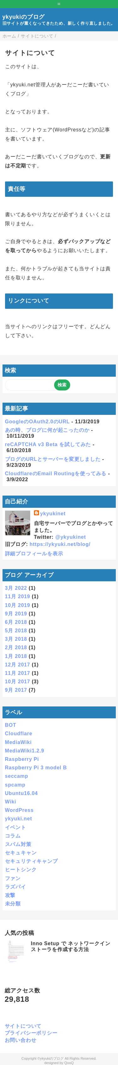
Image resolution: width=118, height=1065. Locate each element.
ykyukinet (53, 513)
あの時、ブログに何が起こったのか (47, 430)
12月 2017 (17, 664)
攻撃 (10, 895)
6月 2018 (16, 622)
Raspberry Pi (22, 759)
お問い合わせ (21, 1040)
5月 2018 (16, 630)
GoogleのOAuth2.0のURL (37, 421)
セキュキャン (21, 852)
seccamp (16, 776)
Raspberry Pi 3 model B (36, 767)
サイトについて (23, 1026)
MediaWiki (18, 742)
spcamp (15, 784)
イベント (15, 827)
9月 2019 (16, 613)
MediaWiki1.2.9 (24, 750)
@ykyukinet (70, 537)
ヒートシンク (21, 869)
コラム (13, 835)
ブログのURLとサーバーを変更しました (53, 459)
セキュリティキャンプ (31, 861)
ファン (13, 878)
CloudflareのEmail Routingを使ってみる (56, 473)
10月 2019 (17, 605)
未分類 (13, 903)
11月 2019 (17, 596)
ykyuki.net (18, 818)
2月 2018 (16, 647)
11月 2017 (17, 673)
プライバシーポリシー (31, 1033)
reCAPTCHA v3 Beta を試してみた (48, 444)
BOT (10, 725)
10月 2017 (17, 681)
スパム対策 (18, 844)
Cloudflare (18, 733)
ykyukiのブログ (24, 17)
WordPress (19, 810)
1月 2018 (16, 656)
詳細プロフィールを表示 (34, 553)
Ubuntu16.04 (21, 793)
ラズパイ (15, 886)
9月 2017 (16, 690)
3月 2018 (16, 639)
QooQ (69, 1063)
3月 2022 (16, 588)
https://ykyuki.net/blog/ (60, 544)
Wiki (10, 801)
